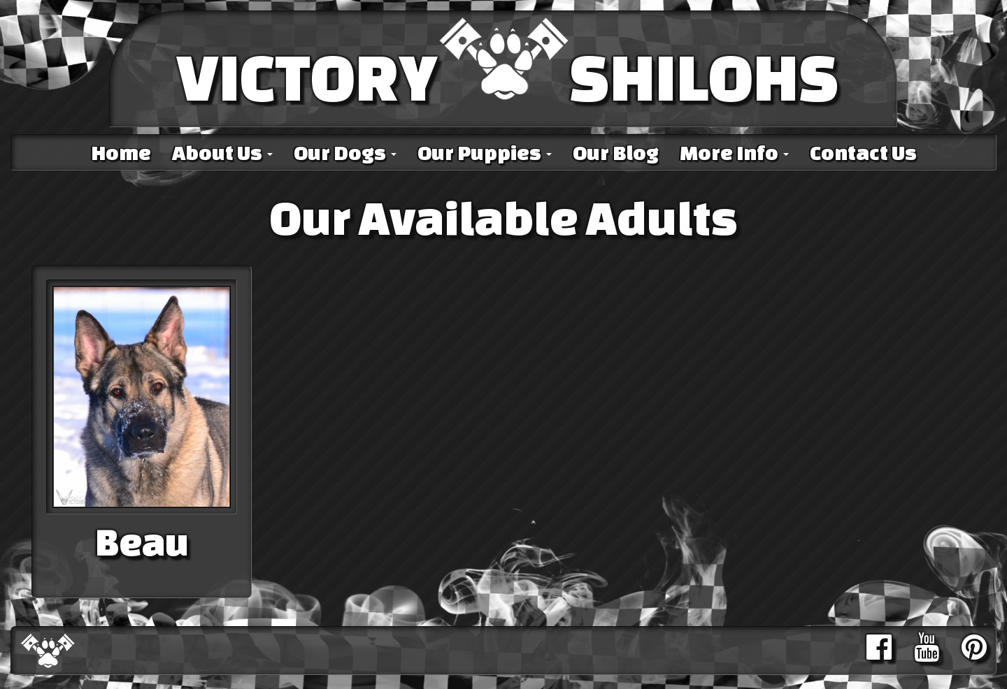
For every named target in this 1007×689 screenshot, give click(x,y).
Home (121, 152)
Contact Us (863, 152)
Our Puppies (484, 152)
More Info (734, 152)
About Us (222, 152)
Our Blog (616, 152)
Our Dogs (345, 152)
